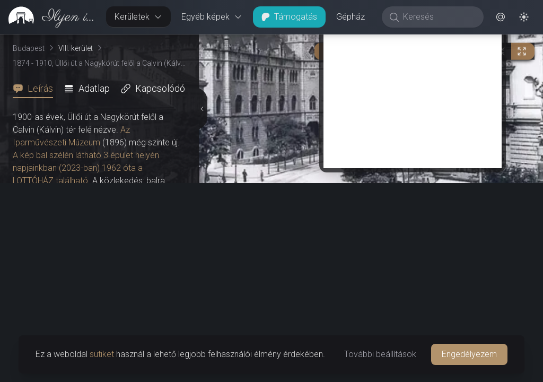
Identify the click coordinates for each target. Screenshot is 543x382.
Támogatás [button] (289, 17)
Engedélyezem (469, 354)
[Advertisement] (412, 94)
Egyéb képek (211, 17)
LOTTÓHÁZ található (50, 181)
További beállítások (380, 354)
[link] (49, 17)
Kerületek (138, 17)
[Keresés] (438, 17)
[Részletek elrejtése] (202, 109)
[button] (500, 17)
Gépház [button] (350, 17)
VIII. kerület (75, 48)
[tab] (36, 88)
